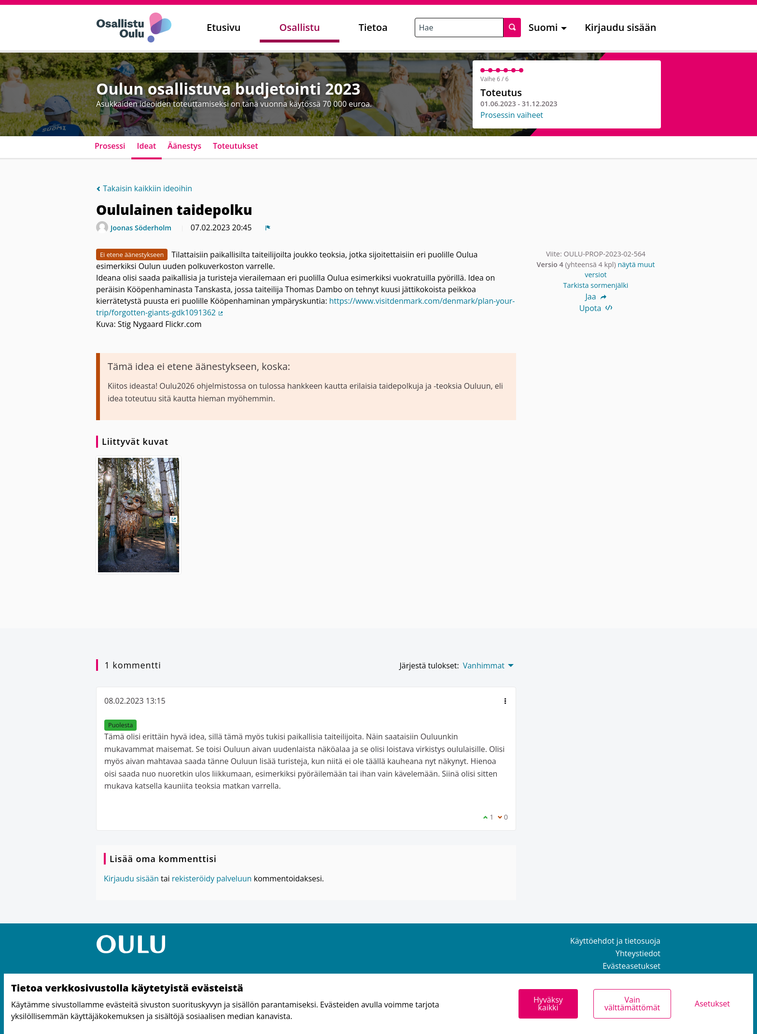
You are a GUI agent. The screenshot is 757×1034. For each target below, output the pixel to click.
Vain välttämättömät (632, 1003)
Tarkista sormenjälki (596, 285)
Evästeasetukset (631, 966)
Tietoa (373, 27)
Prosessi (110, 146)
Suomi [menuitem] (543, 27)
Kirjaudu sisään (620, 27)
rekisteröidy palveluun (212, 878)
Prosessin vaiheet (511, 115)
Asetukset (712, 1003)
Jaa (595, 296)
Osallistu (299, 27)
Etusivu (223, 27)
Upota (596, 308)
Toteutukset (235, 146)
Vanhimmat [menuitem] (484, 665)
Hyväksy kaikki (548, 1003)
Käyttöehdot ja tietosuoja (615, 940)
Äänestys (184, 146)
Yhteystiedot (638, 953)
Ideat (146, 146)
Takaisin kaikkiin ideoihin (144, 188)
